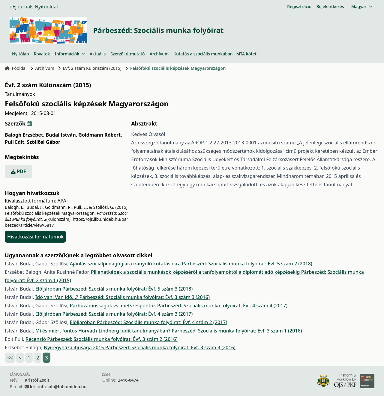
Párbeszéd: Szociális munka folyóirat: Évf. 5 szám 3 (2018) (127, 288)
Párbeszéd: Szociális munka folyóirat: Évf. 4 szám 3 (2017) (127, 314)
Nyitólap (20, 54)
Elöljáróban (48, 288)
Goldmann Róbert (100, 135)
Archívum (159, 54)
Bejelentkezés (330, 6)
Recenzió (36, 339)
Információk (70, 54)
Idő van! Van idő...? (57, 297)
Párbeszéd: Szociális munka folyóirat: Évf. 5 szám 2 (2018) (247, 263)
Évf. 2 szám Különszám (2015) (92, 68)
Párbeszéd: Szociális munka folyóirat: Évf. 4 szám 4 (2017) (222, 305)
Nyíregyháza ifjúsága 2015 (74, 347)
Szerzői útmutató (127, 54)
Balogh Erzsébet (24, 135)
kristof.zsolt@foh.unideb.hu (58, 386)
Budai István (61, 135)
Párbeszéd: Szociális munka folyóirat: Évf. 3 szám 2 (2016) (112, 339)
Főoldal (16, 68)
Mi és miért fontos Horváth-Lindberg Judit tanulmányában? (103, 330)
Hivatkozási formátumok (35, 236)
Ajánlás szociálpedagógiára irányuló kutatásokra (126, 263)
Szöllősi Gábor (44, 142)
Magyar (361, 6)
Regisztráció (299, 6)
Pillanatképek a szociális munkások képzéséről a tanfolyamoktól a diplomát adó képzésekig (196, 272)
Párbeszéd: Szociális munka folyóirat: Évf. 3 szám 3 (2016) (145, 297)
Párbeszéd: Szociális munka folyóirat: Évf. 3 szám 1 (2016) (237, 330)
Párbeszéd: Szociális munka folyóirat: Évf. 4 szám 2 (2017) (162, 322)
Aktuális (98, 54)
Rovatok (42, 54)
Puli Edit (15, 142)
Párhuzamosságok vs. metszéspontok (113, 305)
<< (10, 357)
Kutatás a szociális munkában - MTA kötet (214, 54)
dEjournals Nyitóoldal (34, 6)
